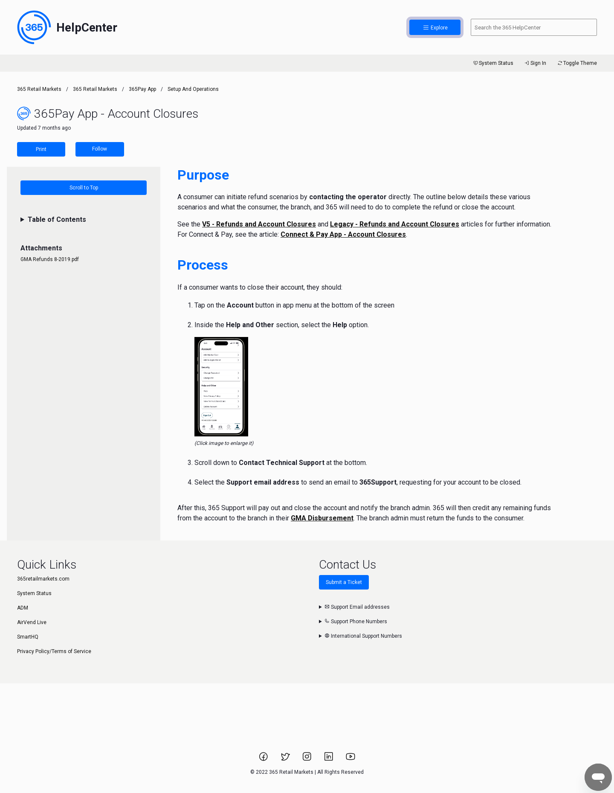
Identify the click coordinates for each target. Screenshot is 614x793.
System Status (492, 63)
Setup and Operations (193, 89)
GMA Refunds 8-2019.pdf (49, 259)
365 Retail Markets (39, 89)
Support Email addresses (357, 607)
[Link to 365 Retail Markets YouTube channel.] (350, 759)
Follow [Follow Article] (99, 149)
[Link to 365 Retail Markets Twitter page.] (286, 759)
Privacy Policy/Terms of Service (54, 651)
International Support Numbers (363, 636)
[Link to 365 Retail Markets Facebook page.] (264, 759)
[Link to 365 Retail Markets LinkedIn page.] (329, 759)
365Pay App (142, 89)
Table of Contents (57, 219)
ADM (22, 608)
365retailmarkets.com (43, 579)
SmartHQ (27, 637)
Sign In (535, 63)
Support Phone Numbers (355, 622)
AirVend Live (31, 622)
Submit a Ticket (344, 582)
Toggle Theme (576, 63)
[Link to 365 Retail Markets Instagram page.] (308, 759)
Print (41, 149)
